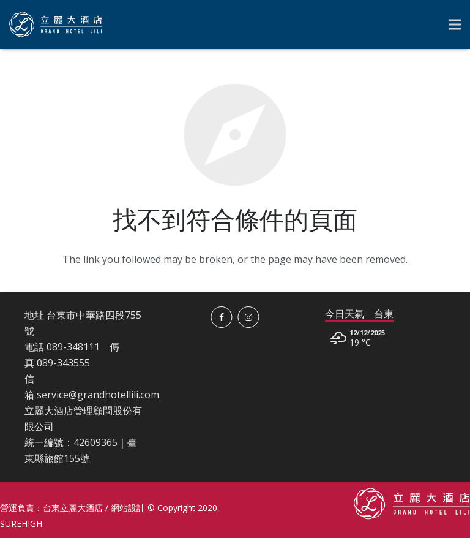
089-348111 (73, 347)
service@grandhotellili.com (98, 394)
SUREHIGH (21, 523)
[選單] (455, 24)
